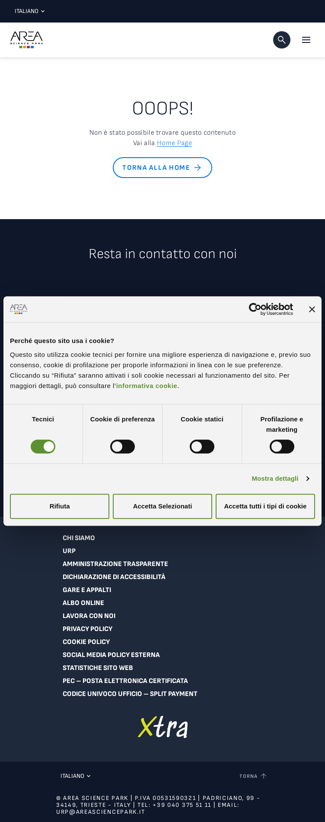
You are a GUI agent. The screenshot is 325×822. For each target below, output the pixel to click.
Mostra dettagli (275, 478)
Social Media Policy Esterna (111, 655)
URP (69, 551)
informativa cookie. (147, 385)
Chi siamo (79, 538)
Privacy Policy (87, 629)
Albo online (83, 603)
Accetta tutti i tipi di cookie (265, 506)
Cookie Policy (86, 642)
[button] (281, 40)
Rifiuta (60, 506)
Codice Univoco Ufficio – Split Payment (130, 694)
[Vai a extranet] (163, 727)
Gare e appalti (87, 590)
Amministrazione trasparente (115, 564)
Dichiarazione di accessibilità (114, 577)
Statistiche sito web (98, 668)
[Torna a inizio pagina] (254, 776)
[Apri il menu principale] (306, 40)
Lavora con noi (89, 616)
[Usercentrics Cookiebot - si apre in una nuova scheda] (255, 309)
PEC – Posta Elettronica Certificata (125, 681)
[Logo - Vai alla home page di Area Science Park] (26, 40)
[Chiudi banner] (312, 309)
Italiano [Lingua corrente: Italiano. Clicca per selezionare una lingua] (28, 11)
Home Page (174, 143)
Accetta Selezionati (162, 506)
